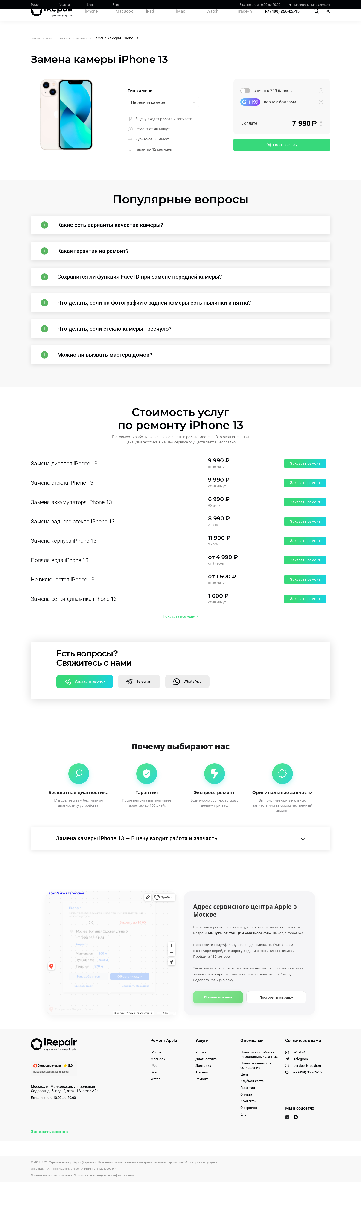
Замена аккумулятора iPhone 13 (71, 533)
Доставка (203, 1102)
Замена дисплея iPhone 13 (64, 494)
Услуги (64, 4)
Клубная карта (252, 1118)
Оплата (246, 1131)
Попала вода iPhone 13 (59, 591)
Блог (244, 1151)
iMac (180, 19)
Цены (91, 4)
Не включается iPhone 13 (62, 610)
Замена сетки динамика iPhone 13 (74, 630)
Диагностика (206, 1096)
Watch (212, 19)
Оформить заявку (281, 145)
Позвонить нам (218, 1033)
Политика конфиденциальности (95, 1212)
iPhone (91, 19)
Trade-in (244, 19)
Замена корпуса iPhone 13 (63, 572)
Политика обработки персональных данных (259, 1091)
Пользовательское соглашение (255, 1102)
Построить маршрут (277, 1034)
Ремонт (36, 4)
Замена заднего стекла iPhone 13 (73, 552)
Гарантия (247, 1124)
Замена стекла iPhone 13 (62, 513)
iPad (150, 19)
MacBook (124, 19)
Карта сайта (125, 1212)
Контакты (248, 1138)
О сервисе (248, 1144)
